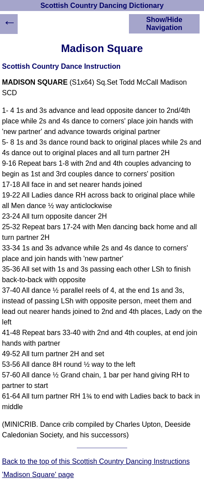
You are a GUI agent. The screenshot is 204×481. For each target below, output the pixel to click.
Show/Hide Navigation (164, 23)
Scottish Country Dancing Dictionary (101, 5)
